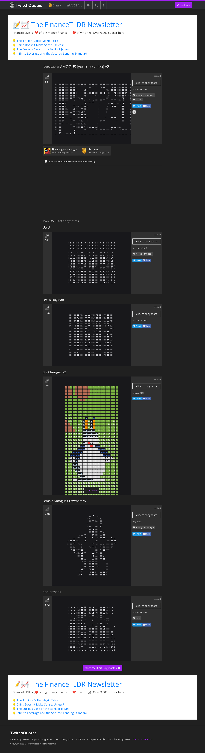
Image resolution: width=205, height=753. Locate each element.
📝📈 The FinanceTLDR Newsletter (67, 24)
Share (146, 106)
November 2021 (139, 89)
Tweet (137, 106)
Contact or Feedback (143, 739)
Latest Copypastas (19, 739)
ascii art (157, 76)
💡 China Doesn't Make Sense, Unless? (38, 45)
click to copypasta (146, 83)
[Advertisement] (102, 193)
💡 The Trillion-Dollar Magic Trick (35, 41)
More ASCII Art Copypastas (102, 668)
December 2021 (139, 320)
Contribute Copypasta (119, 739)
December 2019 (139, 248)
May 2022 (136, 521)
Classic (55, 5)
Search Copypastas (64, 739)
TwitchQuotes (26, 5)
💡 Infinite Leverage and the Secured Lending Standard (49, 53)
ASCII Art (74, 5)
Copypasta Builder (96, 739)
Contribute (183, 5)
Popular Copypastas (42, 739)
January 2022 (138, 393)
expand (91, 490)
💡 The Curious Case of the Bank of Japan (40, 49)
